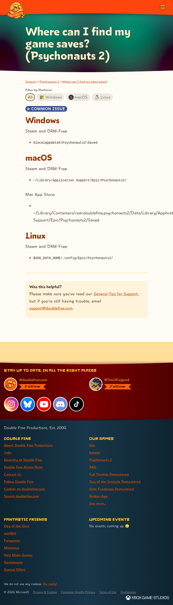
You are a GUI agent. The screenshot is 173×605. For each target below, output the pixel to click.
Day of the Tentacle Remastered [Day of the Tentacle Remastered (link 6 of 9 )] (116, 481)
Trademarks (134, 592)
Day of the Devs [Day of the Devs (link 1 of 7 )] (17, 526)
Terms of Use (112, 592)
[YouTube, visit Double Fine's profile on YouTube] (44, 404)
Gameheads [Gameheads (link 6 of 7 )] (13, 562)
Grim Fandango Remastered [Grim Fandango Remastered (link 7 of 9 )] (112, 489)
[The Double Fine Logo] (16, 10)
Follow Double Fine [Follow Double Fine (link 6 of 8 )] (20, 481)
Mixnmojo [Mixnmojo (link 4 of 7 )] (12, 548)
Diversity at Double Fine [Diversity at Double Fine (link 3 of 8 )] (24, 460)
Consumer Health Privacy (81, 592)
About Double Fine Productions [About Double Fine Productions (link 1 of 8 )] (30, 445)
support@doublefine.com (52, 308)
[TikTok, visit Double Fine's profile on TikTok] (76, 404)
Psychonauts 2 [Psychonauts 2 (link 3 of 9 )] (101, 460)
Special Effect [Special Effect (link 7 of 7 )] (15, 569)
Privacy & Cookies (46, 592)
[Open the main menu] (162, 6)
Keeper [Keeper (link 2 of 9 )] (95, 452)
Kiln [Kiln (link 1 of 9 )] (92, 445)
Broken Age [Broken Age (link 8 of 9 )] (99, 496)
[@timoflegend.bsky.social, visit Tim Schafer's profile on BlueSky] (126, 384)
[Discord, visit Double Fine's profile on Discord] (60, 404)
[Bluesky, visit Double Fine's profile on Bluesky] (27, 404)
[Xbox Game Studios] (147, 597)
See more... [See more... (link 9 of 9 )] (97, 503)
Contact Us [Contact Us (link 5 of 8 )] (13, 474)
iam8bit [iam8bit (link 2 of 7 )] (10, 533)
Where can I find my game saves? (88, 82)
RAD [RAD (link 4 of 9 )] (93, 467)
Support (31, 82)
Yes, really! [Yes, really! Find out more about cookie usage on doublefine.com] (50, 584)
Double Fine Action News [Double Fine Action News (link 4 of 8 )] (25, 467)
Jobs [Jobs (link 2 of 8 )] (8, 452)
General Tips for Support (117, 293)
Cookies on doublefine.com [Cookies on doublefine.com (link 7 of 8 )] (26, 489)
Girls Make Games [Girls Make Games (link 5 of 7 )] (19, 555)
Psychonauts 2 (50, 82)
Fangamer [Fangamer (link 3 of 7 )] (12, 540)
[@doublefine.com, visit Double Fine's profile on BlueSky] (41, 384)
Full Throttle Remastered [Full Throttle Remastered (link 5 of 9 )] (110, 474)
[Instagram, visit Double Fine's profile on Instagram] (11, 404)
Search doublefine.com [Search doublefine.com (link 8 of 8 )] (22, 496)
